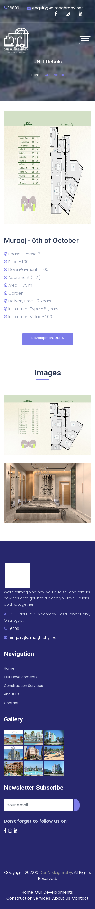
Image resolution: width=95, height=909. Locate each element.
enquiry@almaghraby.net (57, 8)
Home (9, 668)
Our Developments (20, 677)
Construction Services (23, 685)
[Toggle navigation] (85, 40)
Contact (11, 702)
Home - (38, 74)
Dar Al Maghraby (56, 872)
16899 (13, 8)
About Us (12, 694)
